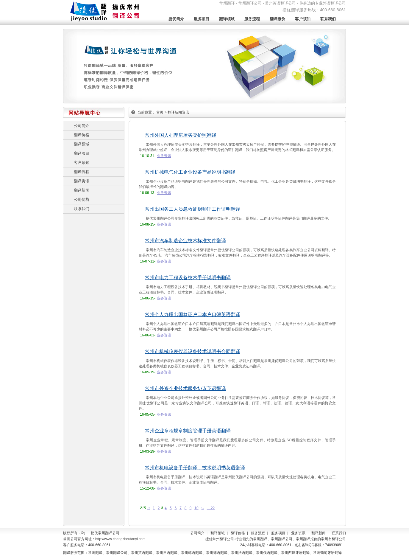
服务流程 (252, 19)
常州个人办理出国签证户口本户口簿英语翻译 (192, 314)
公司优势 (81, 199)
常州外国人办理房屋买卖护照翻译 (180, 135)
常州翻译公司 (281, 539)
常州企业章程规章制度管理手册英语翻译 (188, 430)
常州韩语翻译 (191, 553)
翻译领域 (227, 19)
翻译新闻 (81, 190)
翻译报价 (277, 19)
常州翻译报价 (306, 539)
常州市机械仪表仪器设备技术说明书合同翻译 (192, 351)
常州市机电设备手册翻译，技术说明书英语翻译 (195, 467)
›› (203, 508)
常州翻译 (260, 539)
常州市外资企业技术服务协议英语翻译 (185, 388)
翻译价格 (81, 135)
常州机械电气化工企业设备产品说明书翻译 (190, 172)
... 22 (211, 508)
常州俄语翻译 (266, 553)
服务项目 (201, 19)
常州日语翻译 (166, 553)
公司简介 (81, 125)
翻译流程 (81, 172)
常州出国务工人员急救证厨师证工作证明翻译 (192, 209)
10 (196, 508)
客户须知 (302, 19)
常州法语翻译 (241, 553)
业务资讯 (164, 156)
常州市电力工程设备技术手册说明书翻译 (188, 277)
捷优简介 (176, 19)
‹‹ (148, 508)
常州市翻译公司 (333, 539)
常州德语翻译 (216, 553)
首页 (159, 112)
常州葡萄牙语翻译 (327, 553)
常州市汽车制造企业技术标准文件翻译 (185, 240)
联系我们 (328, 19)
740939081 (334, 545)
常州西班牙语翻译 (295, 553)
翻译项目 (81, 153)
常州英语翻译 (141, 553)
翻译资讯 (81, 181)
